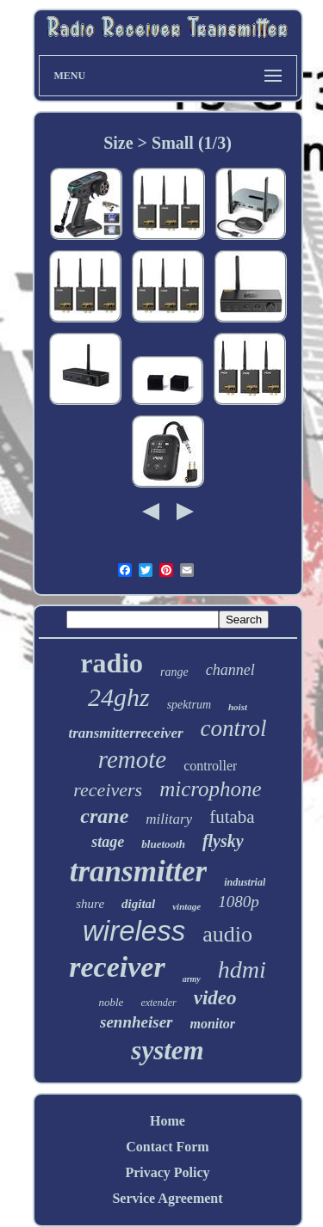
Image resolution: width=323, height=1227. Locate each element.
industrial (244, 882)
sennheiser (136, 1022)
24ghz (119, 697)
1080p (238, 902)
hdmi (242, 969)
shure (90, 904)
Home (167, 1121)
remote (132, 759)
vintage (186, 906)
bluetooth (163, 843)
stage (107, 841)
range (174, 672)
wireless (134, 931)
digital (138, 904)
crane (104, 816)
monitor (212, 1023)
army (192, 979)
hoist (237, 707)
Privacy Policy (167, 1172)
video (215, 998)
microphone (210, 789)
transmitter (138, 871)
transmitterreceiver (125, 733)
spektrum (189, 704)
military (169, 819)
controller (210, 765)
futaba (231, 817)
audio (227, 934)
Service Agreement (167, 1198)
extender (158, 1003)
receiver (117, 967)
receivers (107, 790)
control (234, 728)
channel (230, 669)
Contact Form (167, 1146)
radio (111, 662)
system (167, 1050)
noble (110, 1002)
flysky (223, 840)
